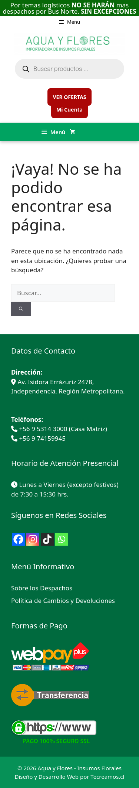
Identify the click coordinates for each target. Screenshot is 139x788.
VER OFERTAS (69, 96)
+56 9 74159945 (42, 438)
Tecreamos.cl (107, 776)
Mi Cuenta (69, 109)
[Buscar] (21, 309)
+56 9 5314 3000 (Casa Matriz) (63, 428)
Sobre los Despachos (41, 588)
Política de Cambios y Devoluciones (63, 600)
